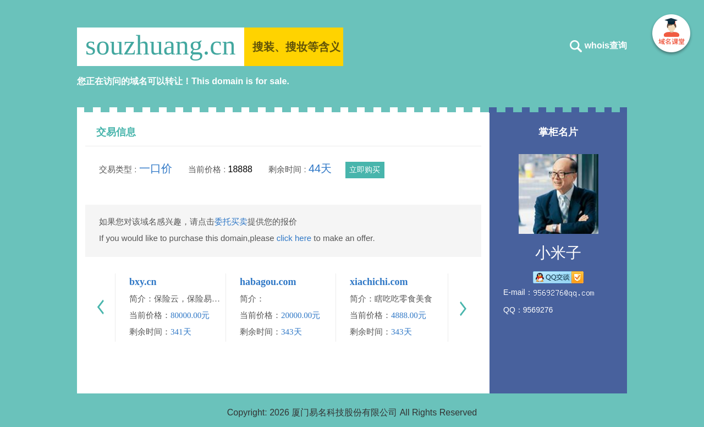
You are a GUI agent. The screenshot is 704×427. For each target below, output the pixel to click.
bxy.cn (143, 281)
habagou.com (268, 281)
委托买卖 (231, 221)
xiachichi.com (379, 281)
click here (294, 238)
